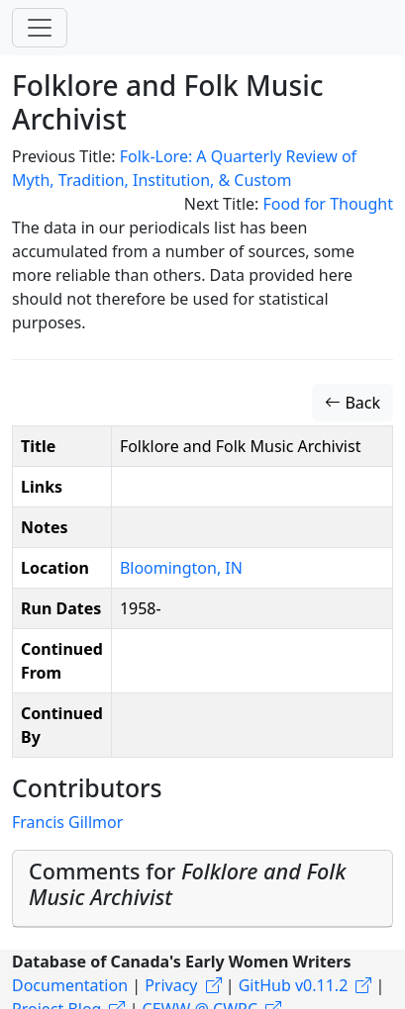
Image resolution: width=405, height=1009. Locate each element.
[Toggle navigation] (39, 27)
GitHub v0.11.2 (294, 985)
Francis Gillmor (67, 822)
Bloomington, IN (181, 568)
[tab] (202, 889)
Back (352, 402)
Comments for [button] (187, 884)
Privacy (171, 985)
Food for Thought (328, 204)
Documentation (70, 985)
